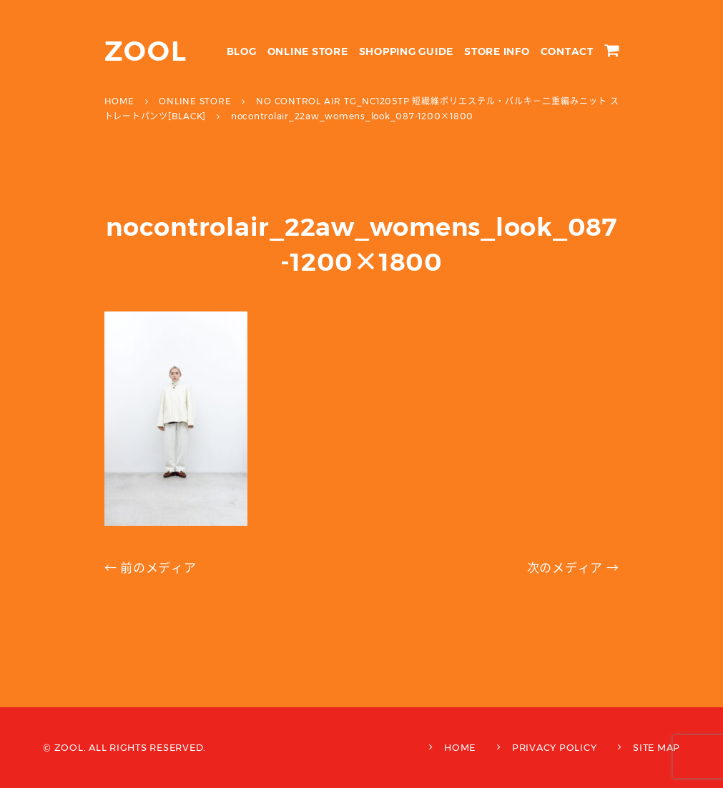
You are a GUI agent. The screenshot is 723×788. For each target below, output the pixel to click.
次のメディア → (573, 568)
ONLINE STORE (307, 51)
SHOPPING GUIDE (406, 51)
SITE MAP (656, 747)
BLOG (242, 51)
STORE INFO (497, 51)
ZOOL (146, 51)
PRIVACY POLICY (554, 747)
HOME (460, 747)
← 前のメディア (150, 568)
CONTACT (567, 51)
